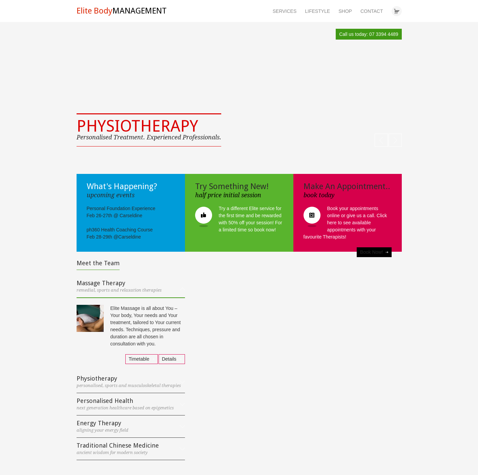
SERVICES (285, 11)
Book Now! (371, 252)
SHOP (345, 11)
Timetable (139, 359)
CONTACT (371, 11)
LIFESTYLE (317, 11)
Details (169, 359)
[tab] (131, 289)
